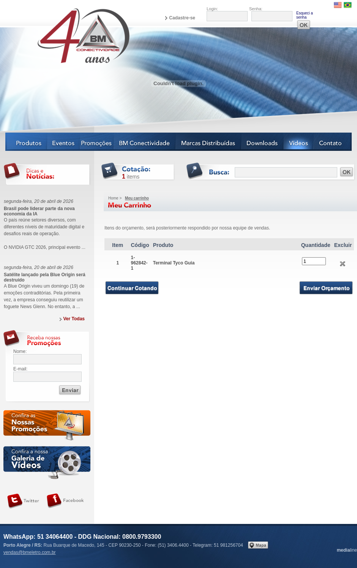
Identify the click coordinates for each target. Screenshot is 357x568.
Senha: (255, 8)
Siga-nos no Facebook (65, 501)
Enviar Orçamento (326, 288)
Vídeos (299, 142)
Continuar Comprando (132, 287)
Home (113, 198)
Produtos (26, 142)
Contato (333, 142)
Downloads (263, 142)
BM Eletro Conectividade (66, 35)
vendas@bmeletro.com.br (29, 552)
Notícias (97, 142)
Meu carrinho (137, 198)
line (347, 550)
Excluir (342, 263)
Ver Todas (74, 318)
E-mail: (20, 369)
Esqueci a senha (304, 15)
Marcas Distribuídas (209, 142)
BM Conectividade (145, 142)
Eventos (63, 142)
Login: (212, 8)
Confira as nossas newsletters (46, 426)
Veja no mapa (258, 545)
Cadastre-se (182, 18)
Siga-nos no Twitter (23, 501)
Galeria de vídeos (46, 462)
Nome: (20, 351)
